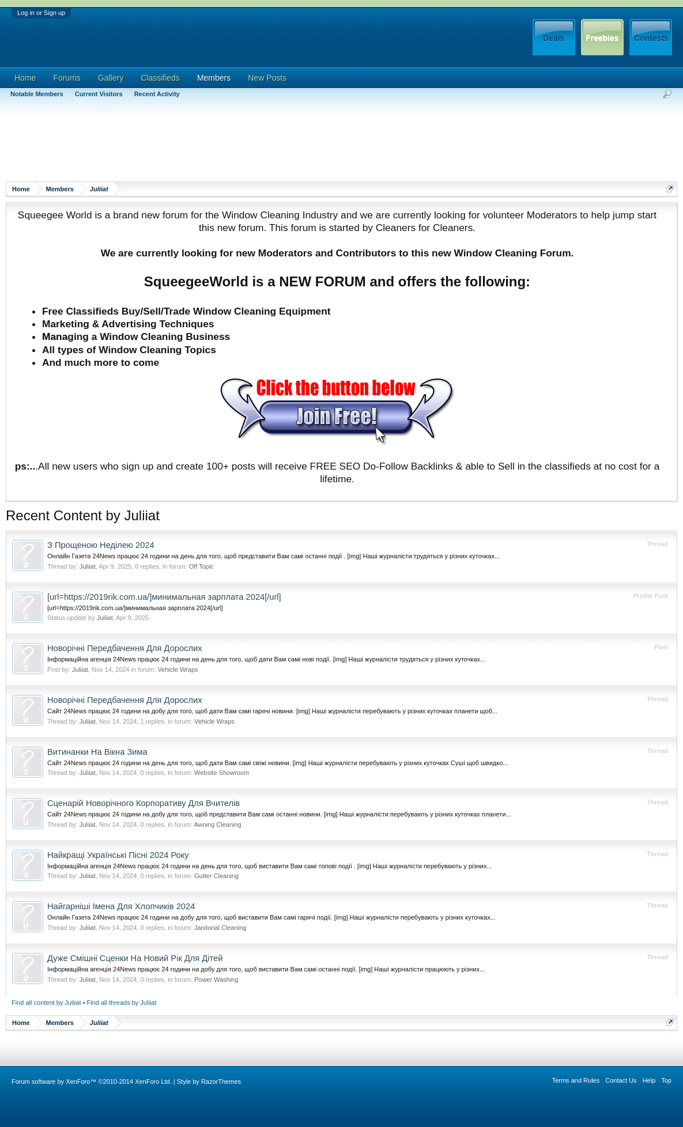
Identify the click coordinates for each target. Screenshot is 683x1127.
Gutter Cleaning (216, 875)
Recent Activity (157, 93)
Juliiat (88, 566)
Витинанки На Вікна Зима (97, 752)
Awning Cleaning (217, 824)
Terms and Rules (576, 1080)
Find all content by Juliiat (46, 1002)
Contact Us (620, 1080)
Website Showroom (221, 772)
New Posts (267, 77)
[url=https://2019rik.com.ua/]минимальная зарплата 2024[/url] (164, 597)
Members (214, 77)
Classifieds (160, 77)
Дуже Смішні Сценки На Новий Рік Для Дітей (134, 958)
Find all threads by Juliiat (121, 1002)
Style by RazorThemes (209, 1081)
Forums (66, 77)
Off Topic (201, 566)
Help (649, 1080)
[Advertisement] (215, 147)
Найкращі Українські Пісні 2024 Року (118, 855)
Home (25, 77)
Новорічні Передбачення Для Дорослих (124, 648)
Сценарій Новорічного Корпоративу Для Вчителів (143, 803)
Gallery (110, 77)
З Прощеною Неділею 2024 (100, 545)
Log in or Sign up (41, 12)
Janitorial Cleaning (220, 927)
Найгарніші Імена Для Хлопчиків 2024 (121, 906)
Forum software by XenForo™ (92, 1081)
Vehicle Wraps (177, 669)
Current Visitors (99, 93)
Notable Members (36, 93)
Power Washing (216, 979)
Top (666, 1080)
